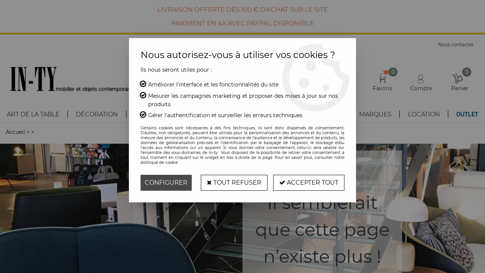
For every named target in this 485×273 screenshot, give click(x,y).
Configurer (166, 182)
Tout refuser (234, 182)
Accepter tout (308, 182)
